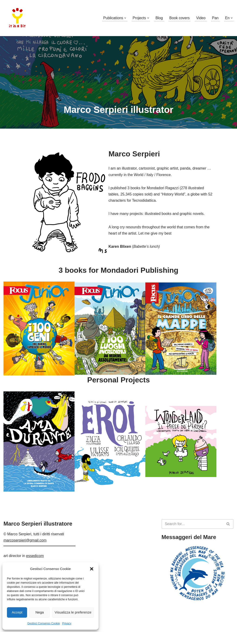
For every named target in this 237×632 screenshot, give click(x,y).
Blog (159, 18)
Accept (17, 612)
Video (201, 18)
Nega (39, 612)
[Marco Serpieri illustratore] (17, 18)
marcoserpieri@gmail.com (25, 557)
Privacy (66, 623)
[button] (91, 569)
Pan (215, 18)
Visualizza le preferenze (73, 612)
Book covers (179, 18)
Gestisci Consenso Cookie (43, 623)
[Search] (192, 540)
